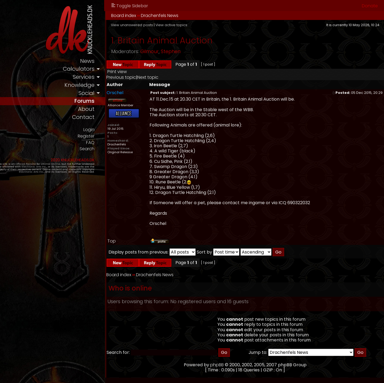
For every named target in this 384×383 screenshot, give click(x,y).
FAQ (119, 146)
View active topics (201, 25)
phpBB (232, 365)
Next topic (177, 77)
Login (118, 132)
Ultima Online (62, 168)
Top (141, 241)
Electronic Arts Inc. (27, 170)
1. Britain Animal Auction (191, 40)
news (116, 61)
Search (116, 153)
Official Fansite (38, 168)
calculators (108, 70)
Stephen (200, 51)
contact (112, 120)
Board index (153, 15)
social (116, 95)
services (113, 78)
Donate (370, 6)
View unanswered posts (162, 25)
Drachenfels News (189, 15)
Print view (147, 71)
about (115, 112)
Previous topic (151, 77)
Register (115, 139)
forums (113, 103)
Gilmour (179, 51)
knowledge (109, 86)
